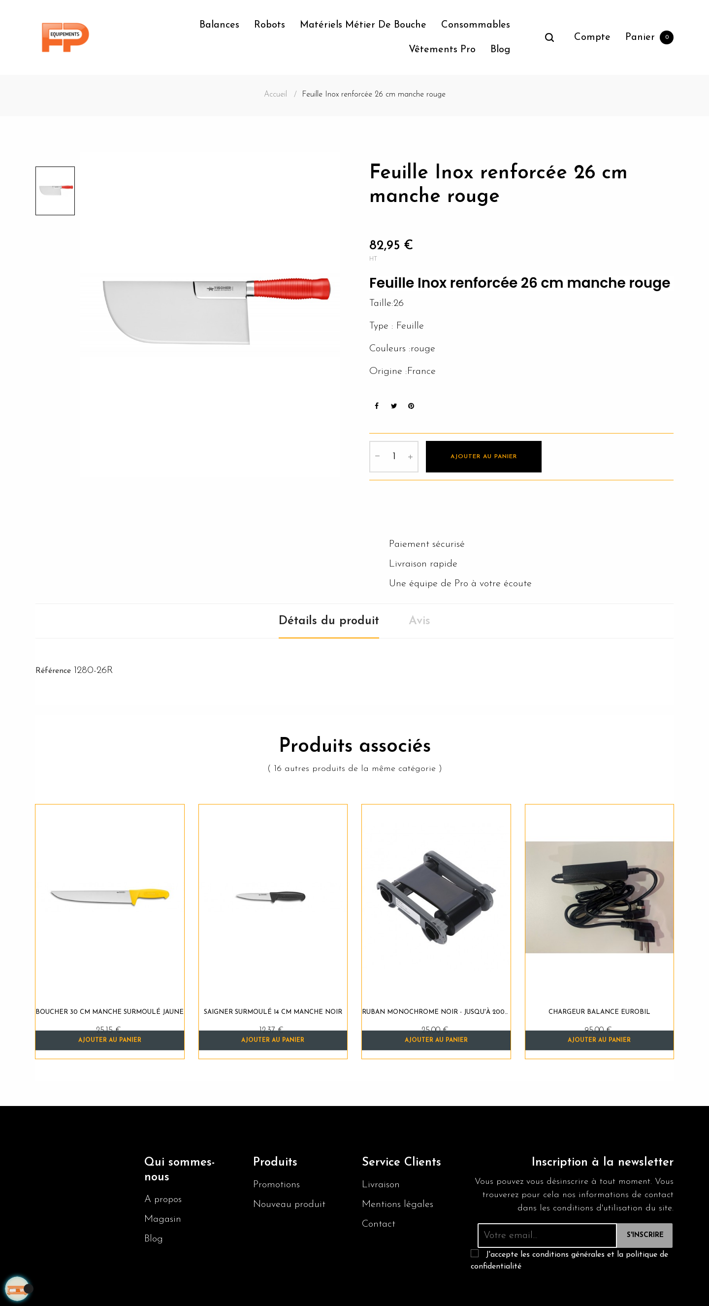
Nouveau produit (289, 1203)
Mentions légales (397, 1203)
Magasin (162, 1218)
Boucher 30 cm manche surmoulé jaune (109, 1010)
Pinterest (411, 405)
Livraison (381, 1183)
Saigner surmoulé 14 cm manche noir (273, 1010)
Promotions (276, 1183)
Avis (419, 620)
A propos (163, 1198)
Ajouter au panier (484, 456)
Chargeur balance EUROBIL (599, 1010)
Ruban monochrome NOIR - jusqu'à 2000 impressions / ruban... (436, 1010)
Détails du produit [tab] (329, 620)
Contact (378, 1223)
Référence (53, 670)
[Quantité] (394, 455)
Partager (376, 405)
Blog (153, 1237)
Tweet (394, 405)
